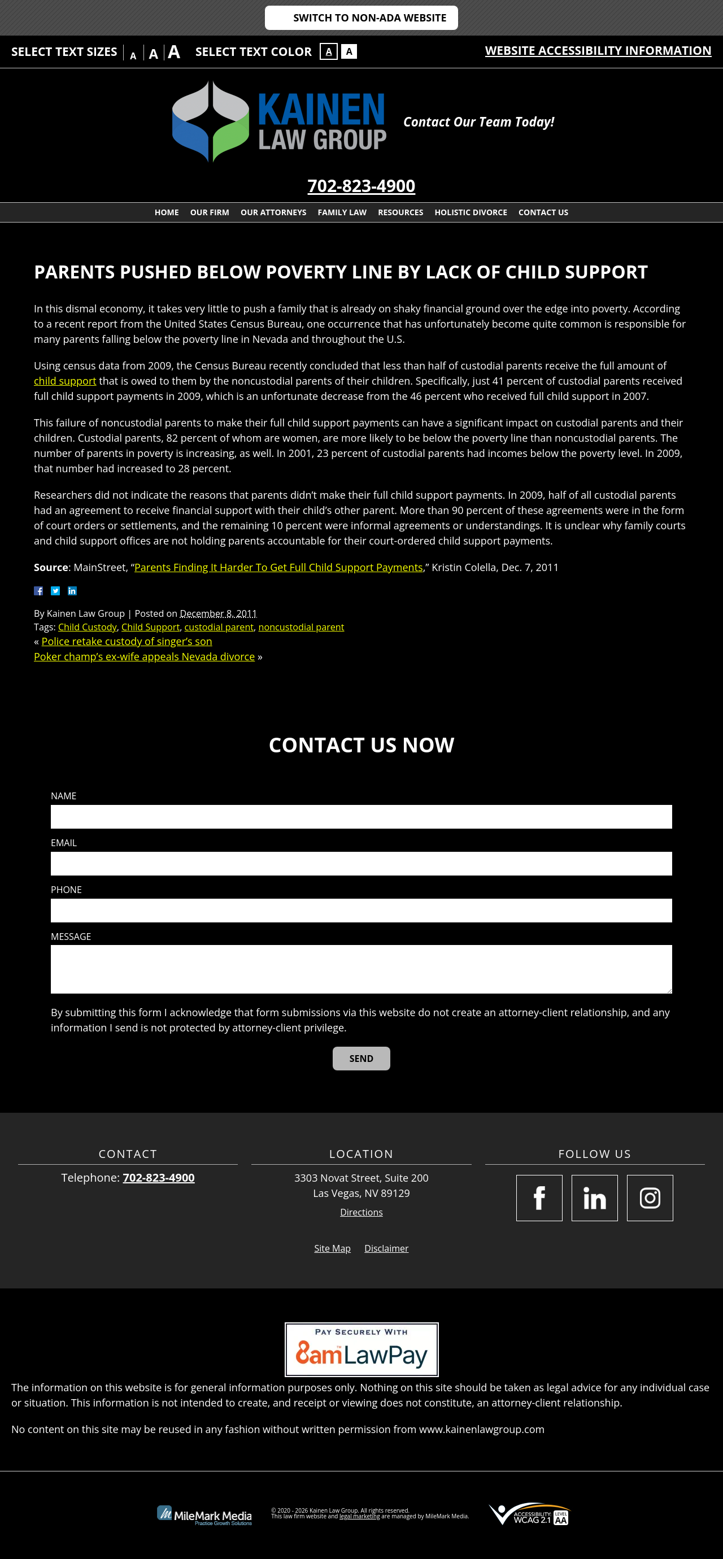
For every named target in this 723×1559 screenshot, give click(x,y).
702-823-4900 (362, 185)
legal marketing (359, 1516)
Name (63, 796)
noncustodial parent (301, 627)
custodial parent (219, 627)
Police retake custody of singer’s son (127, 641)
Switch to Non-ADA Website (369, 17)
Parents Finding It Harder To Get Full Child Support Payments (278, 567)
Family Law (342, 212)
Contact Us (543, 212)
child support (65, 380)
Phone (66, 890)
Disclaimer (386, 1248)
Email (64, 843)
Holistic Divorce (470, 212)
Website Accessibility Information (598, 50)
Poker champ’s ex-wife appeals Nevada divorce (144, 656)
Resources (400, 212)
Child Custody (87, 627)
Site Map (332, 1248)
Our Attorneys (274, 212)
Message (71, 937)
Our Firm (209, 212)
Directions (361, 1212)
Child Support (150, 627)
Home (167, 212)
